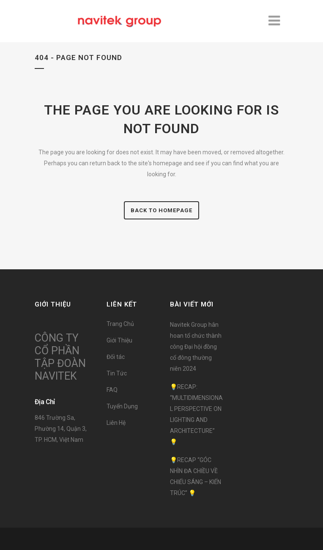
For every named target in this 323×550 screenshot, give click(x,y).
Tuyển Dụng (122, 406)
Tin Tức (117, 373)
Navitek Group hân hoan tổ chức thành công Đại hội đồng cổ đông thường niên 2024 (196, 346)
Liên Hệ (116, 422)
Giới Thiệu (119, 340)
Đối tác (116, 356)
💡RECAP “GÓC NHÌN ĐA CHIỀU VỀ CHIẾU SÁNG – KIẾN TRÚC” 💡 (195, 476)
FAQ (112, 389)
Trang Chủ (120, 323)
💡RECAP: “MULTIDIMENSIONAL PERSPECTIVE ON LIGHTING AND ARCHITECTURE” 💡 (196, 414)
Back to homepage (161, 210)
